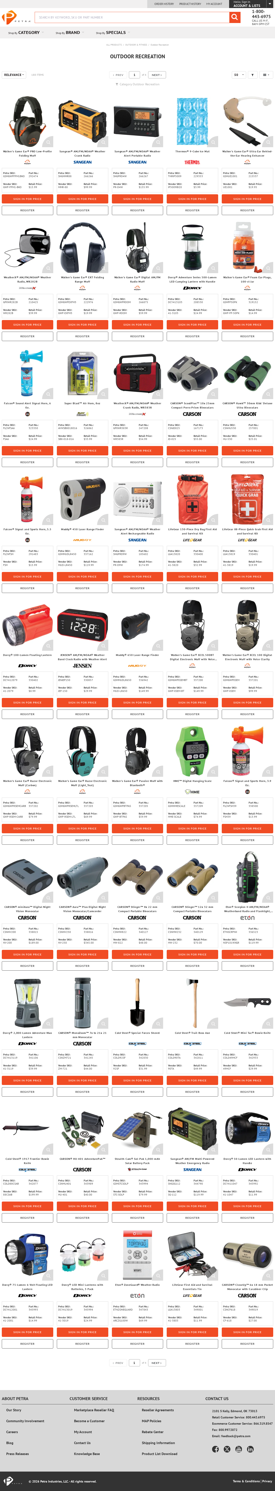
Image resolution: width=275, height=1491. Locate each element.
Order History (164, 4)
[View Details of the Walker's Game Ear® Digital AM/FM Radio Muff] (137, 247)
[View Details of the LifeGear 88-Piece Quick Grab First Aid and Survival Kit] (247, 499)
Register (27, 210)
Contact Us (82, 1443)
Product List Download (159, 1453)
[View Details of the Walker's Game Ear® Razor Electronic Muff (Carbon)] (27, 751)
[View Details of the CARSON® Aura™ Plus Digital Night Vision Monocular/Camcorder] (82, 877)
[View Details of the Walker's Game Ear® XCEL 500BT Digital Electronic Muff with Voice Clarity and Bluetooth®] (192, 625)
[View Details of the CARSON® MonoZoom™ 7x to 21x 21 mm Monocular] (82, 1003)
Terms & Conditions (246, 1481)
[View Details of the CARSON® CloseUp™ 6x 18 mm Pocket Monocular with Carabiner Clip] (247, 1255)
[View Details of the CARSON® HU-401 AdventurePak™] (82, 1129)
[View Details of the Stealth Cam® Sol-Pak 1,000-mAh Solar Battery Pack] (137, 1129)
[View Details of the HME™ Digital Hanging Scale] (192, 751)
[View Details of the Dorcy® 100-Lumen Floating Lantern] (27, 625)
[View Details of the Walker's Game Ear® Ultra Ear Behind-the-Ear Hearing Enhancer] (247, 121)
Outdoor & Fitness (136, 44)
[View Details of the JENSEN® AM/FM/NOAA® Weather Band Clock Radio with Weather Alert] (82, 625)
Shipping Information (158, 1443)
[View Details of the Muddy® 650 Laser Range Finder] (137, 625)
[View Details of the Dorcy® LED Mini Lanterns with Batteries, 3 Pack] (82, 1255)
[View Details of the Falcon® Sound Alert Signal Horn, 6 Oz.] (27, 373)
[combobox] (138, 17)
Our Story (13, 1410)
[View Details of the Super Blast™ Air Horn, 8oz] (82, 373)
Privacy (267, 1481)
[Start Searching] (235, 17)
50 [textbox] (236, 75)
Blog (9, 1443)
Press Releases (17, 1453)
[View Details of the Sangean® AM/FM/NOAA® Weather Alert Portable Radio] (137, 121)
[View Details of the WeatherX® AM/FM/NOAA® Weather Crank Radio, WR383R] (137, 373)
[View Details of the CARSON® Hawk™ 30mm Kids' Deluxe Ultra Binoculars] (247, 373)
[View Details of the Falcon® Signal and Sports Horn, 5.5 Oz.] (27, 499)
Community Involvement (25, 1421)
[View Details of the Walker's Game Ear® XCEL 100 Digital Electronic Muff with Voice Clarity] (247, 625)
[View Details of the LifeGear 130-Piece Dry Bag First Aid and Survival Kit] (192, 499)
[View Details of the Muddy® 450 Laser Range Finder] (82, 499)
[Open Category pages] (45, 32)
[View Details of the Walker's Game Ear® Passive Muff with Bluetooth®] (137, 751)
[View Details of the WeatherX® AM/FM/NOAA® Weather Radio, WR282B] (27, 247)
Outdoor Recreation (160, 44)
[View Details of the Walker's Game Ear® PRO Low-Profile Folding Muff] (27, 121)
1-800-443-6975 (261, 14)
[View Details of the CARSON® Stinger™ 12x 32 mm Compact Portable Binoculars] (192, 877)
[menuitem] (25, 32)
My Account (214, 4)
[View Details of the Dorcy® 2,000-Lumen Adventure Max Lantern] (27, 1003)
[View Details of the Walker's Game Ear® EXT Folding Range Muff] (82, 247)
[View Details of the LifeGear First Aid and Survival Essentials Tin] (192, 1255)
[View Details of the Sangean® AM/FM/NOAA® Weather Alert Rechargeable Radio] (137, 499)
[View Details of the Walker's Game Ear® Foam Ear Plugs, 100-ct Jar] (247, 247)
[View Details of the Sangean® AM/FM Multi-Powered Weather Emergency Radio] (192, 1129)
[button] (157, 74)
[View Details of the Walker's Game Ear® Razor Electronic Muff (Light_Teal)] (82, 751)
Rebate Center (153, 1432)
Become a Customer (89, 1421)
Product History (190, 4)
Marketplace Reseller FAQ (94, 1410)
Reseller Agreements (158, 1410)
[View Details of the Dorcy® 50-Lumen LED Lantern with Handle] (247, 1129)
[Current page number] (134, 74)
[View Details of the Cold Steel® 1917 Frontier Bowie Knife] (27, 1129)
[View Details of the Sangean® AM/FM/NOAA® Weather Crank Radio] (82, 121)
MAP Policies (151, 1421)
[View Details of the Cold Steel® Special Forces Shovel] (137, 1003)
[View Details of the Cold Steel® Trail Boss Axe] (192, 1003)
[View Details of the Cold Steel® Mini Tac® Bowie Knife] (247, 1003)
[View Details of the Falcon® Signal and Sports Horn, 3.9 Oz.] (247, 751)
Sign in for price (27, 199)
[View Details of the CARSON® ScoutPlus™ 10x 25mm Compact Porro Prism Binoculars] (192, 373)
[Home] (16, 17)
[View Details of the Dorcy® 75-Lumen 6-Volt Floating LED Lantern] (27, 1255)
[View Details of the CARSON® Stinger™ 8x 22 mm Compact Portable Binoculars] (137, 877)
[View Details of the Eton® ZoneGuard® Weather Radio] (137, 1255)
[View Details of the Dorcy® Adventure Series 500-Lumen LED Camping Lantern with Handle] (192, 247)
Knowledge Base (87, 1453)
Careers (12, 1432)
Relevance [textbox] (12, 75)
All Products (114, 44)
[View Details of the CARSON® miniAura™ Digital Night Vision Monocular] (27, 877)
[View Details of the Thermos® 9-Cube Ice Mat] (192, 121)
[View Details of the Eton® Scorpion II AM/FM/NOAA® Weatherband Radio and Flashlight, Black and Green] (247, 877)
